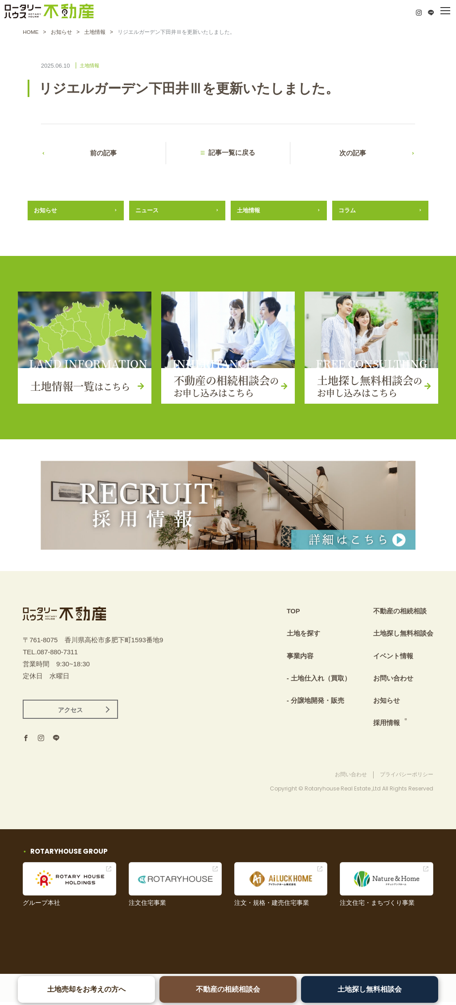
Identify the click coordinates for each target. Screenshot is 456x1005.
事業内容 (300, 657)
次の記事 (352, 154)
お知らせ (61, 32)
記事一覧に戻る (235, 154)
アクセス (70, 712)
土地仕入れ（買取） (321, 679)
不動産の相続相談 (400, 612)
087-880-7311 (57, 654)
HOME (31, 32)
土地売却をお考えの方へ (87, 989)
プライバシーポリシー (406, 777)
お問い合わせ (393, 679)
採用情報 (386, 723)
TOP (294, 612)
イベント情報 (393, 657)
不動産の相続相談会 (228, 989)
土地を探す (303, 635)
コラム (347, 211)
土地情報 (95, 32)
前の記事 (103, 154)
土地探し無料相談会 (369, 989)
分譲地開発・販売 (317, 701)
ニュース (147, 211)
